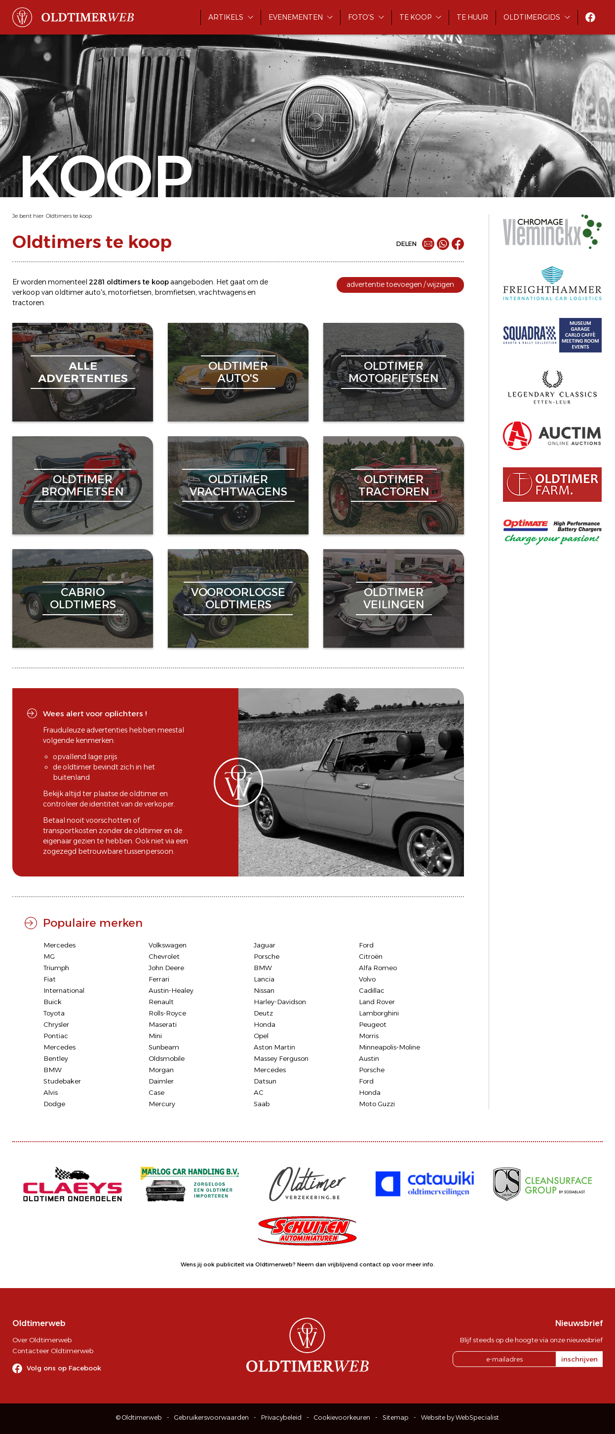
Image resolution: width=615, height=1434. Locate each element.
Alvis (50, 1092)
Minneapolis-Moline (389, 1047)
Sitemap (396, 1417)
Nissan (264, 990)
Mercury (162, 1104)
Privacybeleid (281, 1417)
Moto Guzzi (377, 1104)
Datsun (265, 1081)
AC (259, 1092)
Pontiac (55, 1036)
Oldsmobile (167, 1058)
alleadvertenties (83, 372)
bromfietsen (174, 292)
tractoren (28, 302)
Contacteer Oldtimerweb (52, 1351)
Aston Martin (274, 1047)
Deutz (263, 1013)
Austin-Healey (171, 990)
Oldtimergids (531, 17)
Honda (264, 1024)
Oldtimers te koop (69, 215)
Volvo (367, 979)
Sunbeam (164, 1047)
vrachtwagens (222, 292)
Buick (52, 1002)
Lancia (264, 979)
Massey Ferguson (281, 1058)
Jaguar (264, 945)
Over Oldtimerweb (42, 1340)
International (63, 990)
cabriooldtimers (83, 598)
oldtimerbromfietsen (82, 485)
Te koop (415, 17)
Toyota (54, 1013)
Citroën (371, 956)
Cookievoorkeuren (342, 1417)
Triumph (56, 968)
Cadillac (371, 990)
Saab (261, 1104)
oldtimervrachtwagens (238, 485)
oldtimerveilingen (393, 598)
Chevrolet (164, 956)
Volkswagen (168, 945)
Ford (366, 945)
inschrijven (579, 1359)
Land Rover (377, 1002)
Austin (369, 1058)
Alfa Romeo (378, 968)
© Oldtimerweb (139, 1417)
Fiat (49, 979)
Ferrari (159, 979)
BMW (263, 968)
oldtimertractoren (393, 485)
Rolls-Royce (167, 1013)
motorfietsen (130, 292)
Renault (161, 1002)
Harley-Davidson (280, 1002)
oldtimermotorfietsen (393, 372)
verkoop (26, 292)
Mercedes (59, 945)
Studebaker (62, 1081)
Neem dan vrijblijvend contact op (343, 1264)
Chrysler (56, 1024)
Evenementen (296, 17)
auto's (95, 292)
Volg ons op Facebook (64, 1368)
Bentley (55, 1058)
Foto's (361, 17)
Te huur (472, 17)
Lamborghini (379, 1013)
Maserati (163, 1024)
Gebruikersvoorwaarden (211, 1417)
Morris (369, 1036)
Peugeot (372, 1024)
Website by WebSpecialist (460, 1417)
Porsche (266, 956)
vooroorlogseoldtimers (238, 598)
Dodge (54, 1104)
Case (156, 1092)
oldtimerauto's (238, 372)
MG (49, 956)
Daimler (161, 1081)
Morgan (161, 1070)
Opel (261, 1036)
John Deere (166, 968)
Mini (155, 1036)
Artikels (225, 17)
